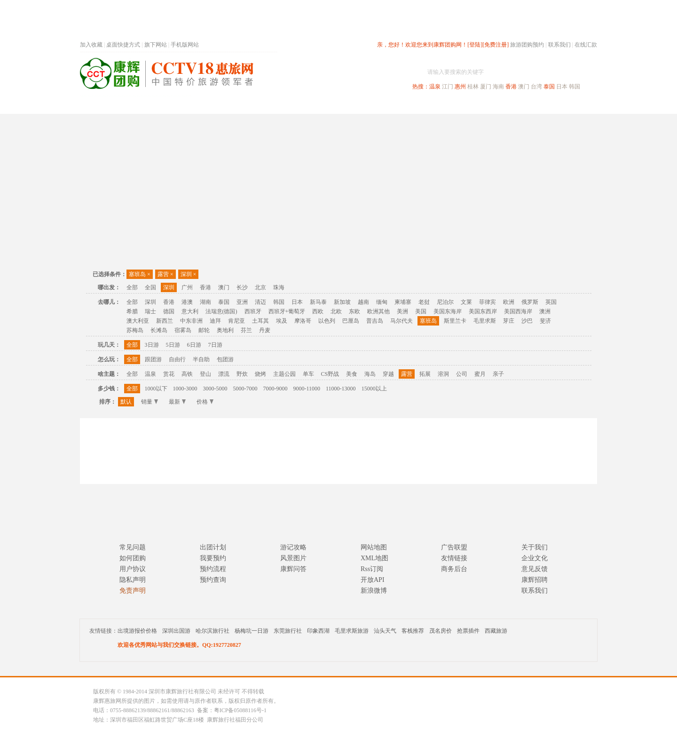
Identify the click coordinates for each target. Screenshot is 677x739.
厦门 (485, 86)
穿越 (388, 374)
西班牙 (252, 311)
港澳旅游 (412, 105)
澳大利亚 (137, 321)
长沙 (242, 287)
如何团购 (132, 558)
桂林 (473, 86)
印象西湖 (318, 631)
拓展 (425, 374)
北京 (260, 287)
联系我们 (559, 44)
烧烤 (260, 374)
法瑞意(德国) (221, 311)
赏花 (168, 374)
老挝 (424, 302)
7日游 (215, 345)
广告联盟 (454, 547)
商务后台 (454, 568)
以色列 (326, 321)
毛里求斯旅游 (352, 631)
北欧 (336, 311)
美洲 (402, 311)
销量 (149, 401)
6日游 (194, 345)
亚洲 (242, 302)
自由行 (177, 359)
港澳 (187, 302)
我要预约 (213, 558)
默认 (126, 401)
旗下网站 (155, 44)
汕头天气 (385, 631)
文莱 (466, 302)
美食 (351, 374)
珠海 (278, 287)
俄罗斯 (529, 302)
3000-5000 (215, 388)
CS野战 (330, 374)
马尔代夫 (401, 321)
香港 (511, 86)
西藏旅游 (496, 631)
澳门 (523, 86)
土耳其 (260, 321)
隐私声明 (132, 579)
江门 (447, 86)
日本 (561, 86)
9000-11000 (307, 388)
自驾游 (493, 105)
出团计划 (213, 547)
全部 (132, 287)
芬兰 (246, 330)
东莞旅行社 (288, 631)
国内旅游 (369, 105)
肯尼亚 (236, 321)
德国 (168, 311)
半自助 (201, 359)
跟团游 (153, 359)
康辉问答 (293, 568)
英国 (551, 302)
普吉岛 (374, 321)
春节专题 (242, 105)
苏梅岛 (134, 330)
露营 (165, 274)
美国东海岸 (447, 311)
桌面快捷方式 (123, 44)
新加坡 (342, 302)
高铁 (187, 374)
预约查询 (213, 579)
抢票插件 (468, 631)
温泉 (435, 86)
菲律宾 (487, 302)
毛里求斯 (484, 321)
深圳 (189, 274)
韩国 (574, 86)
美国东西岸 (483, 311)
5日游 (173, 345)
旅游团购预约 (527, 44)
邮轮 (204, 330)
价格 (205, 401)
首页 (206, 105)
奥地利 (225, 330)
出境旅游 (454, 105)
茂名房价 (440, 631)
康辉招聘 (534, 579)
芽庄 (508, 321)
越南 (363, 302)
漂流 (223, 374)
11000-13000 (341, 388)
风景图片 (293, 558)
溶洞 (443, 374)
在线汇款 (586, 44)
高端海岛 (532, 105)
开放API (373, 579)
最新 (177, 401)
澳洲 (545, 311)
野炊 (242, 374)
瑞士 (150, 311)
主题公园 (284, 374)
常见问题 (132, 547)
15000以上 (374, 388)
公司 (461, 374)
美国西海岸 (518, 311)
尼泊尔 (445, 302)
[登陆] (474, 44)
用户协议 (132, 568)
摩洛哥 (302, 321)
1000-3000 (185, 388)
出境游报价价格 (137, 631)
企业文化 (534, 558)
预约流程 (213, 568)
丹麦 (264, 330)
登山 (205, 374)
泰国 (549, 86)
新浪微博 (374, 590)
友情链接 (454, 558)
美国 (420, 311)
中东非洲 (191, 321)
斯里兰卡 (455, 321)
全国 (150, 287)
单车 (308, 374)
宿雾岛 (182, 330)
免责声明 (132, 590)
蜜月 (480, 374)
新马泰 (318, 302)
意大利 (189, 311)
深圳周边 (285, 105)
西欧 (317, 311)
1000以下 (156, 388)
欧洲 (508, 302)
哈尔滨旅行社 (212, 631)
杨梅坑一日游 (251, 631)
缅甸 (381, 302)
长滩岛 (158, 330)
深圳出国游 (176, 631)
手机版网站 (185, 44)
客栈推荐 (412, 631)
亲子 (498, 374)
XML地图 (374, 558)
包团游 (225, 359)
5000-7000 (245, 388)
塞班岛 (139, 274)
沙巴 (527, 321)
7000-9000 (275, 388)
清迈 (260, 302)
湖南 (205, 302)
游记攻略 (293, 547)
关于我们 (534, 547)
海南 (498, 86)
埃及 (281, 321)
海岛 (370, 374)
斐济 (545, 321)
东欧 (354, 311)
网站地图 (374, 547)
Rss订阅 (372, 568)
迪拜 (215, 321)
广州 (187, 287)
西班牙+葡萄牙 (287, 311)
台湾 (536, 86)
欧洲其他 (378, 311)
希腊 (132, 311)
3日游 (152, 345)
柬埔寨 (402, 302)
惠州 (460, 86)
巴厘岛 (350, 321)
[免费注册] (495, 44)
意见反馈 (534, 568)
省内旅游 (327, 105)
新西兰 (164, 321)
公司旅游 (574, 105)
